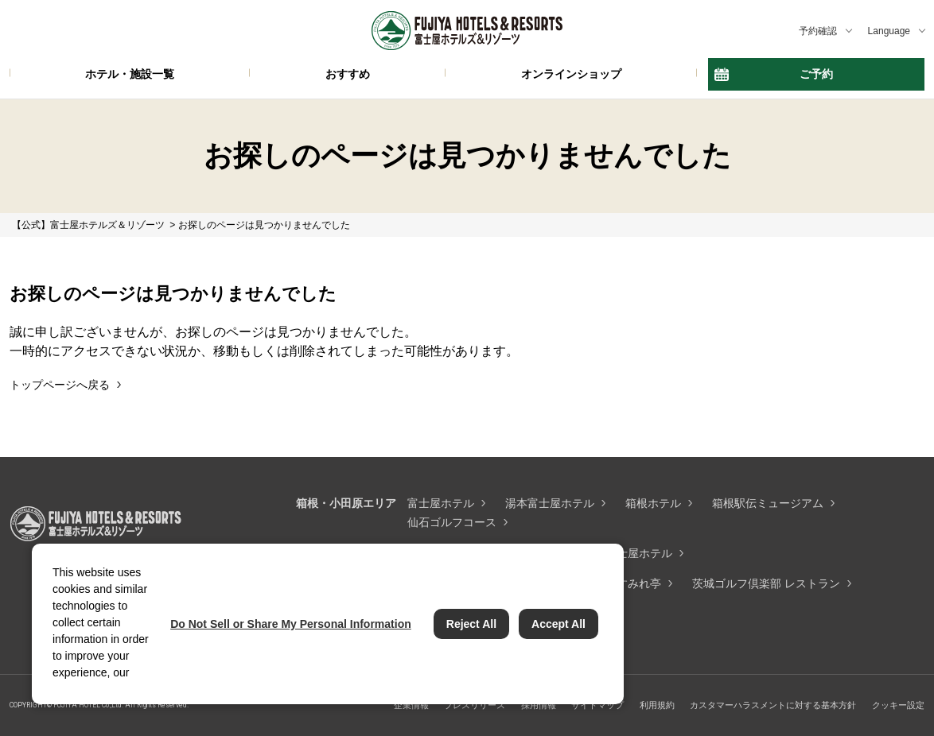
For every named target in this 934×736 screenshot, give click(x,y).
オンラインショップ (571, 74)
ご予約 (816, 74)
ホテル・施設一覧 (129, 74)
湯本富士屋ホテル (549, 503)
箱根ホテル (653, 503)
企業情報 (411, 705)
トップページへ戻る (60, 384)
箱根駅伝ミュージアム (767, 503)
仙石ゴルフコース (451, 522)
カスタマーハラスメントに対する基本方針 (773, 705)
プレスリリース (474, 705)
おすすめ (347, 74)
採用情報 (538, 705)
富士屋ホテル (440, 503)
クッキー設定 (898, 705)
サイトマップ (597, 705)
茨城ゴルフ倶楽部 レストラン (766, 583)
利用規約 (657, 705)
